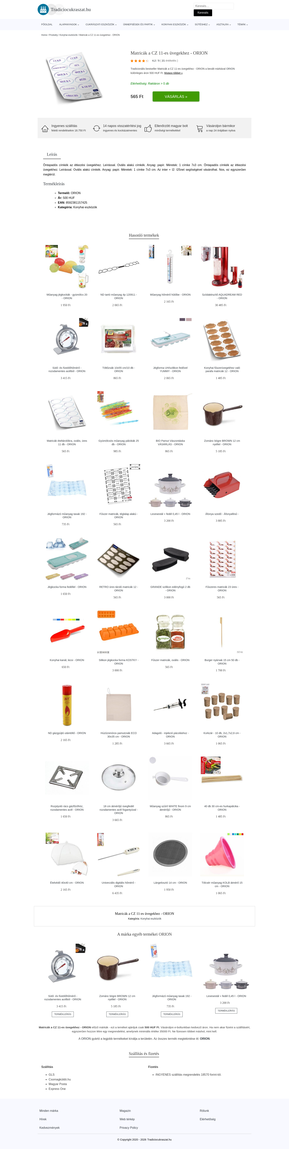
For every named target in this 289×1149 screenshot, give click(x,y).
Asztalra (222, 24)
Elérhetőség (207, 1119)
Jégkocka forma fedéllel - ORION (67, 586)
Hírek (42, 1119)
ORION (230, 68)
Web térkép (127, 1119)
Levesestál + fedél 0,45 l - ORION (170, 513)
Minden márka (48, 1110)
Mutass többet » (173, 73)
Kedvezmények (49, 1127)
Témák (241, 24)
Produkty (53, 35)
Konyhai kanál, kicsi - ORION (67, 660)
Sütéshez (201, 24)
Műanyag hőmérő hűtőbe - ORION (170, 294)
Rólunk (204, 1110)
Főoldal (47, 24)
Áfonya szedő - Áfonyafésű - (222, 513)
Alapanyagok (68, 24)
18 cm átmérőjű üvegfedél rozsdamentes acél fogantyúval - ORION (119, 810)
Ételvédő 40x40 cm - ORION (67, 882)
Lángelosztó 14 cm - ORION (170, 882)
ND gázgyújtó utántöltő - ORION (67, 733)
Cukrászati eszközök (100, 24)
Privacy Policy (129, 1127)
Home (44, 35)
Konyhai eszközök (173, 24)
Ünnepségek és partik (138, 24)
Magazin (125, 1110)
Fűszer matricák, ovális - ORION (170, 660)
